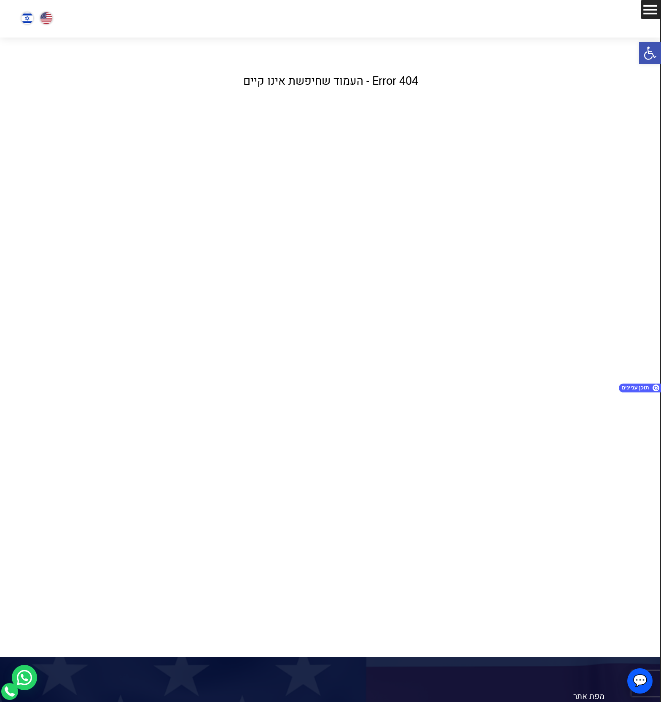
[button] (650, 53)
